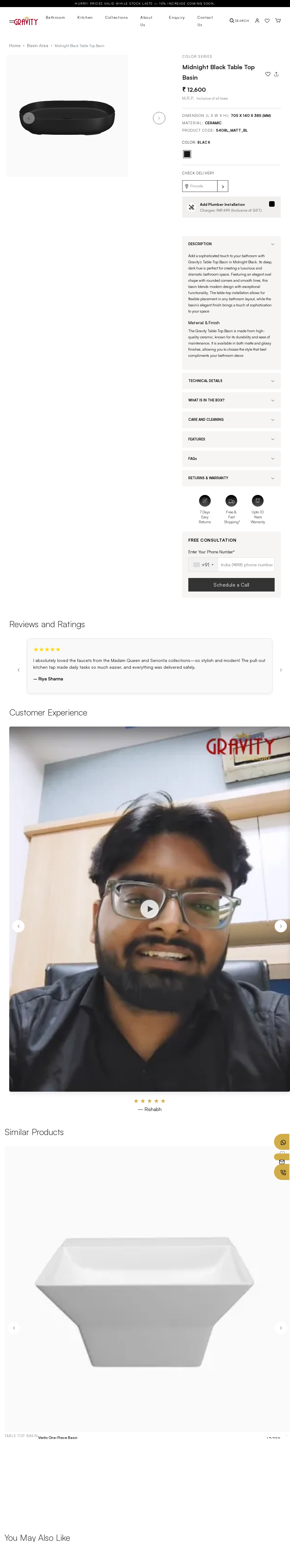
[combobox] (203, 565)
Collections (116, 17)
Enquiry (177, 17)
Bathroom (55, 17)
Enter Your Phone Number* (211, 551)
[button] (159, 118)
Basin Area (37, 45)
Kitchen (85, 17)
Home (15, 45)
